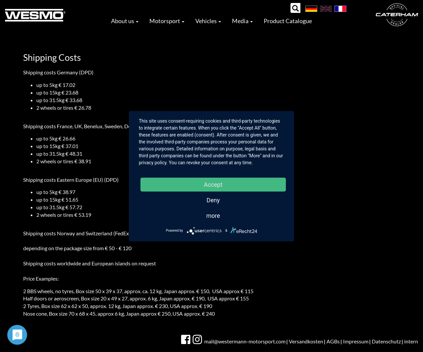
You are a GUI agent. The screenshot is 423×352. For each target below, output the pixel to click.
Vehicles (208, 20)
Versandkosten (306, 341)
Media (242, 20)
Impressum (355, 341)
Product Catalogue (288, 20)
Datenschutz (386, 341)
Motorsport (166, 20)
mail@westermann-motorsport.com (245, 341)
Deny (213, 199)
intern (411, 341)
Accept (213, 184)
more (213, 215)
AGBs (333, 341)
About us (124, 20)
